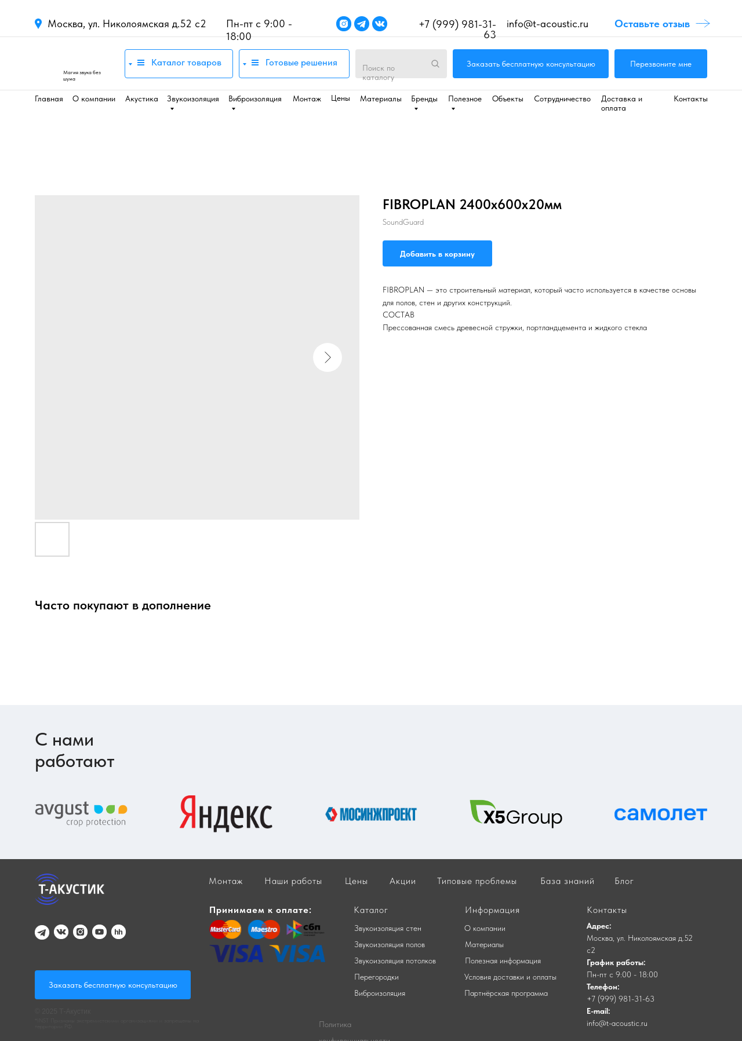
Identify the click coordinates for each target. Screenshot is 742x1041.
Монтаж (307, 98)
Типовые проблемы (477, 880)
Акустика (141, 98)
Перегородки (376, 976)
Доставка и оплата (621, 103)
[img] (74, 63)
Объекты (507, 98)
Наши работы (293, 880)
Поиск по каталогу (378, 72)
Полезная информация (503, 960)
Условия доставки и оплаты (510, 976)
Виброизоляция (379, 993)
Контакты (691, 98)
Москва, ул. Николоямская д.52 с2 (127, 23)
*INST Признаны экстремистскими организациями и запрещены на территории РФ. (117, 1023)
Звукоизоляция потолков (395, 960)
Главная (49, 98)
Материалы (381, 98)
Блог (624, 880)
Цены (340, 98)
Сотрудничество (562, 98)
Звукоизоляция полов (389, 944)
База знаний (567, 880)
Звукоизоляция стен (387, 928)
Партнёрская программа (506, 993)
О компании (93, 98)
